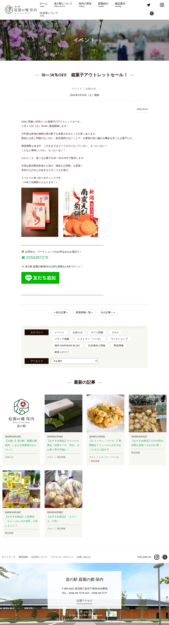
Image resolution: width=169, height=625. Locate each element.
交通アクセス (84, 600)
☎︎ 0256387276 (34, 257)
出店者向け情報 (96, 345)
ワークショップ (119, 338)
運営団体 (23, 557)
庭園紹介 (103, 5)
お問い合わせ (84, 557)
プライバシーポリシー (62, 557)
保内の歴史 (85, 5)
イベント (59, 332)
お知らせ (78, 332)
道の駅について (63, 5)
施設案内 (120, 5)
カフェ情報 (97, 332)
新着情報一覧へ (84, 312)
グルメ (115, 332)
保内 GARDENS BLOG (67, 345)
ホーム (44, 5)
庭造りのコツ (61, 352)
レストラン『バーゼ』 (90, 338)
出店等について (49, 15)
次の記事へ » (108, 312)
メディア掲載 (61, 338)
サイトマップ (8, 557)
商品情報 (119, 345)
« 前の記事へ (61, 312)
